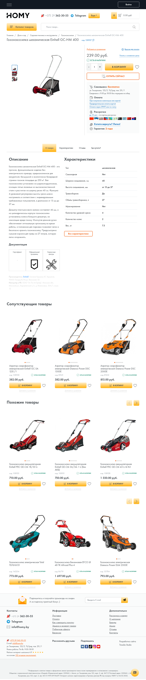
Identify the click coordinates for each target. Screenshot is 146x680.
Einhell (26, 276)
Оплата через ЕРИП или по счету (103, 107)
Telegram (80, 15)
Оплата (55, 619)
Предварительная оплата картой (103, 103)
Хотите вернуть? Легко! (107, 124)
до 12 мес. (94, 115)
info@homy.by (20, 628)
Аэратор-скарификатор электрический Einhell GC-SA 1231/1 (24, 368)
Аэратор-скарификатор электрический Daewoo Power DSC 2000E (119, 368)
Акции (112, 626)
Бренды (112, 623)
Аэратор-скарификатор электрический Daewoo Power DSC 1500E (73, 368)
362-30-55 (56, 15)
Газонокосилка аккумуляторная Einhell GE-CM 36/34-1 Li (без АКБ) (71, 467)
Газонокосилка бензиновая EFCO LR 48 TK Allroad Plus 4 (72, 564)
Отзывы (113, 630)
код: (88, 40)
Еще (93, 15)
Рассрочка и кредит (118, 616)
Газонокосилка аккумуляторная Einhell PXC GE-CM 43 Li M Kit (116, 466)
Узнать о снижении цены (129, 55)
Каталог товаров (22, 26)
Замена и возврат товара (64, 626)
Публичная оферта (61, 630)
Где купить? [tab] (99, 147)
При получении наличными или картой (105, 100)
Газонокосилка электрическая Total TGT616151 (24, 564)
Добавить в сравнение (96, 49)
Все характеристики (78, 233)
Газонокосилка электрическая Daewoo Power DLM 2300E (115, 564)
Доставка (56, 616)
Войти (129, 4)
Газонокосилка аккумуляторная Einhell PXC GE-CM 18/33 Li (25, 466)
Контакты (113, 633)
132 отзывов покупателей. (25, 656)
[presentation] (129, 403)
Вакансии (56, 633)
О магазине (114, 619)
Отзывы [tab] (83, 147)
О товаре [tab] (45, 147)
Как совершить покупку (63, 623)
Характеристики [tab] (64, 147)
